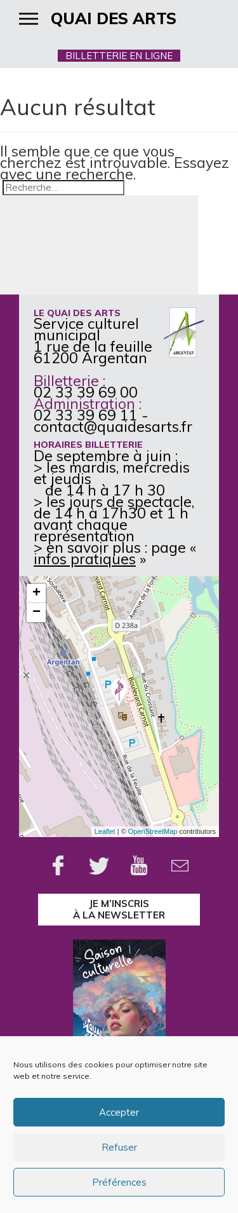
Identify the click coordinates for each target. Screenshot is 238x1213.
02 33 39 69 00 (86, 392)
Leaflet (105, 831)
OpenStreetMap (153, 831)
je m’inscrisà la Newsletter (119, 909)
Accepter (119, 1112)
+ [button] (36, 593)
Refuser (119, 1147)
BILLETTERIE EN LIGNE (119, 56)
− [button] (36, 612)
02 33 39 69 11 (86, 415)
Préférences (119, 1182)
